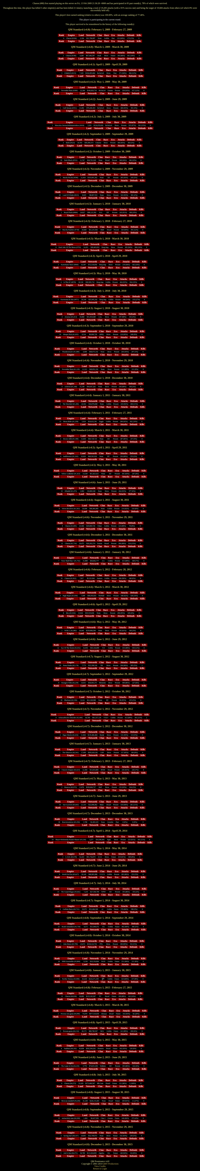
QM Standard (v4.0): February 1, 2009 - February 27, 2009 (100, 29)
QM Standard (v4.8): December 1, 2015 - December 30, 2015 (99, 1144)
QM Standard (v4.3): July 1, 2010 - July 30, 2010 (100, 290)
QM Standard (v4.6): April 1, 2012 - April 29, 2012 (100, 604)
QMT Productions (111, 1164)
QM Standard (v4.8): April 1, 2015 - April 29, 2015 (100, 1022)
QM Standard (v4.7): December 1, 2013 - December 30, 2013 (99, 813)
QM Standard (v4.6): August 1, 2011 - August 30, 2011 (100, 499)
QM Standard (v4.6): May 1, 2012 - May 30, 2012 (100, 621)
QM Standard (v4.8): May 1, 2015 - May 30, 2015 (100, 1039)
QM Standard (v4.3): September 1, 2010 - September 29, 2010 (100, 325)
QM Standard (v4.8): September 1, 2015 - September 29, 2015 (100, 1109)
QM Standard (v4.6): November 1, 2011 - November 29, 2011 (100, 517)
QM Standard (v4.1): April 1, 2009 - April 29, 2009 (100, 64)
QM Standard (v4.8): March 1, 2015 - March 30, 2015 (100, 1004)
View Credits (100, 1166)
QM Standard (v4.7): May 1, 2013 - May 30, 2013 (100, 778)
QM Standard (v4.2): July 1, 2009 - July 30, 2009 (100, 116)
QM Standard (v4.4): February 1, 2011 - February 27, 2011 (100, 412)
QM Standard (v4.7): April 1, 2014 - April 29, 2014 (100, 830)
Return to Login (100, 1168)
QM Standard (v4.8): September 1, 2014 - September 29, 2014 (100, 917)
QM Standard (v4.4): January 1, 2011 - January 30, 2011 (100, 395)
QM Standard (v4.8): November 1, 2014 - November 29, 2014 (100, 952)
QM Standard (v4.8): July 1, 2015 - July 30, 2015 (100, 1074)
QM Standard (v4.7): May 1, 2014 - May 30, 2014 (100, 848)
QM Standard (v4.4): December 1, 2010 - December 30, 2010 (99, 377)
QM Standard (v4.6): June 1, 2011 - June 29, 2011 (100, 482)
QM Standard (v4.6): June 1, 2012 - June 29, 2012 (100, 639)
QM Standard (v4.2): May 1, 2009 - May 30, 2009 (100, 81)
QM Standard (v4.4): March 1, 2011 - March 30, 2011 (100, 430)
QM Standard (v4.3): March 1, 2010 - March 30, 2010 (100, 238)
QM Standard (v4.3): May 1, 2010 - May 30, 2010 (100, 273)
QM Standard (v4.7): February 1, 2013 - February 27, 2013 (100, 761)
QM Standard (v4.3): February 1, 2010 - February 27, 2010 (100, 221)
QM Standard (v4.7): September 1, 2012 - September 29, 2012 (100, 674)
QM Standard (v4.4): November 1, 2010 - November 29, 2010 (100, 360)
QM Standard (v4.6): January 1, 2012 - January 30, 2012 (100, 552)
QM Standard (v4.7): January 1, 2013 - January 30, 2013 (100, 743)
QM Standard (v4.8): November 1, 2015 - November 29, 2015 (100, 1126)
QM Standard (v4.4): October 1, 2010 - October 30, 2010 (100, 343)
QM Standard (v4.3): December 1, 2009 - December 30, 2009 (99, 186)
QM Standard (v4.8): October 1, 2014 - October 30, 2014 (100, 935)
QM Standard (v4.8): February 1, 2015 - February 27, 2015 (100, 987)
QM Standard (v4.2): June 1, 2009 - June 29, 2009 (100, 99)
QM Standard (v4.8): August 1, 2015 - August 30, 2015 (100, 1092)
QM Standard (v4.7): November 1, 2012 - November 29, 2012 (100, 708)
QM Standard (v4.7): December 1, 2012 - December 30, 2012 (99, 726)
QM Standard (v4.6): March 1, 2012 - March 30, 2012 (100, 587)
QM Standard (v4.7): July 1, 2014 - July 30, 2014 (100, 883)
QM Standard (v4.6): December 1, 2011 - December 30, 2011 (100, 534)
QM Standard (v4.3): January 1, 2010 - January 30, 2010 (100, 203)
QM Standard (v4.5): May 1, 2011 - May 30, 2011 (100, 465)
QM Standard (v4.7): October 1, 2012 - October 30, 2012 (100, 691)
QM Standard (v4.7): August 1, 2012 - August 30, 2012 (100, 656)
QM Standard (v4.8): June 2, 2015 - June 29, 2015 (100, 1057)
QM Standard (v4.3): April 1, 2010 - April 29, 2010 (100, 255)
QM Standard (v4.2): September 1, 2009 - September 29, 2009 (100, 134)
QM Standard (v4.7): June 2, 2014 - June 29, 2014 (100, 865)
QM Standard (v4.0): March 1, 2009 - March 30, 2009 (100, 46)
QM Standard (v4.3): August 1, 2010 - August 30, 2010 (100, 308)
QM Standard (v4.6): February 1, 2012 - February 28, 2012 (100, 569)
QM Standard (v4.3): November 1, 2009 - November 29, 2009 (100, 168)
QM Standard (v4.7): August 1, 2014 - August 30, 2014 (100, 900)
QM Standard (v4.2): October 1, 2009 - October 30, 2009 (100, 151)
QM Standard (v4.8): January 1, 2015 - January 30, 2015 (100, 970)
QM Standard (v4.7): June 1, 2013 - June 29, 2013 (100, 796)
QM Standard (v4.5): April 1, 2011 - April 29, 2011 (100, 447)
